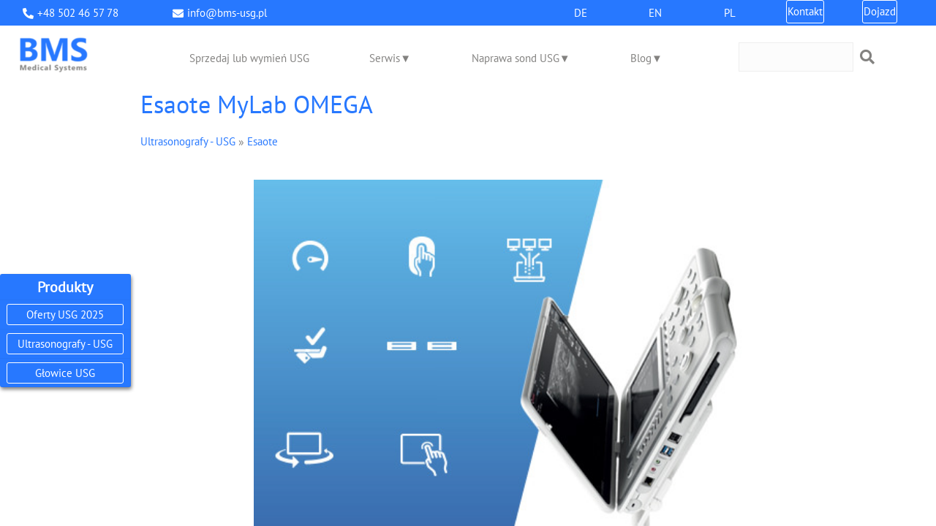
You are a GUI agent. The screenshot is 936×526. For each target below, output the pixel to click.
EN (655, 13)
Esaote (262, 141)
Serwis (384, 58)
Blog (641, 58)
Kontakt (805, 11)
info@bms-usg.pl (227, 13)
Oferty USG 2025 (65, 314)
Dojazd (880, 11)
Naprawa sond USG (515, 58)
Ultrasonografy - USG (65, 344)
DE (580, 13)
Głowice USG (65, 373)
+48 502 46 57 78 (77, 13)
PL (730, 13)
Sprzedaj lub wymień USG (249, 58)
